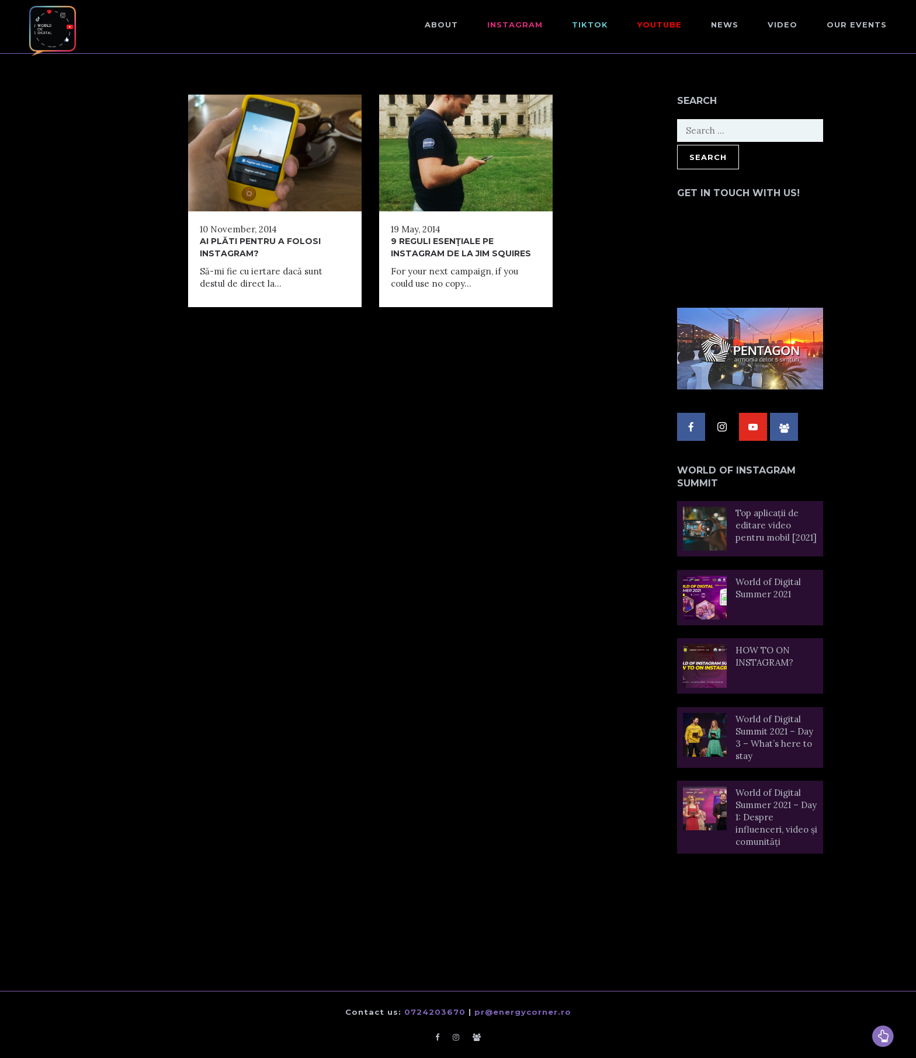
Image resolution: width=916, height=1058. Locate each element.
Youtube (659, 24)
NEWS (724, 24)
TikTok (590, 24)
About (441, 24)
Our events (857, 24)
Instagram (515, 24)
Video (782, 24)
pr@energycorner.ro (522, 1012)
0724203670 (435, 1012)
